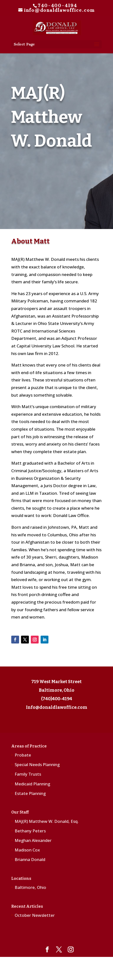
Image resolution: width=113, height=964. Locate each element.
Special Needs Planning (37, 764)
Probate (23, 755)
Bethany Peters (30, 831)
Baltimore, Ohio (30, 887)
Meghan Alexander (33, 840)
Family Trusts (28, 774)
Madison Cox (27, 850)
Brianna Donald (30, 859)
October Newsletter (35, 915)
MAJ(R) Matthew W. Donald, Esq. (47, 821)
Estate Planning (30, 793)
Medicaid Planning (32, 784)
